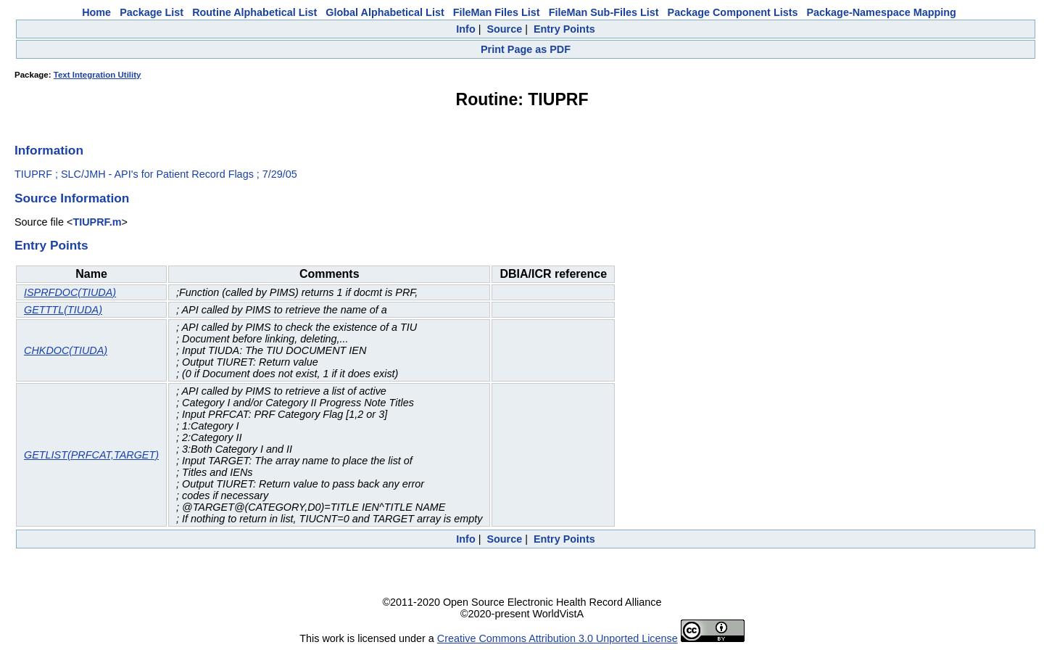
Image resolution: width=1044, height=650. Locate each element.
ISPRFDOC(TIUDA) (70, 292)
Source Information (71, 198)
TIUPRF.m (96, 222)
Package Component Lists (733, 12)
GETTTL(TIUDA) (63, 310)
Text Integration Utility (97, 74)
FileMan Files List (496, 12)
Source (504, 29)
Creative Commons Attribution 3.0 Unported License (557, 638)
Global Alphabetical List (385, 12)
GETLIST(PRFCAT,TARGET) (91, 455)
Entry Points (564, 29)
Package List (151, 12)
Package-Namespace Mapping (881, 12)
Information (48, 150)
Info (465, 29)
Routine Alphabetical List (254, 12)
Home (96, 12)
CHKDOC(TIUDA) (65, 350)
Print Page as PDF (526, 49)
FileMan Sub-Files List (604, 12)
